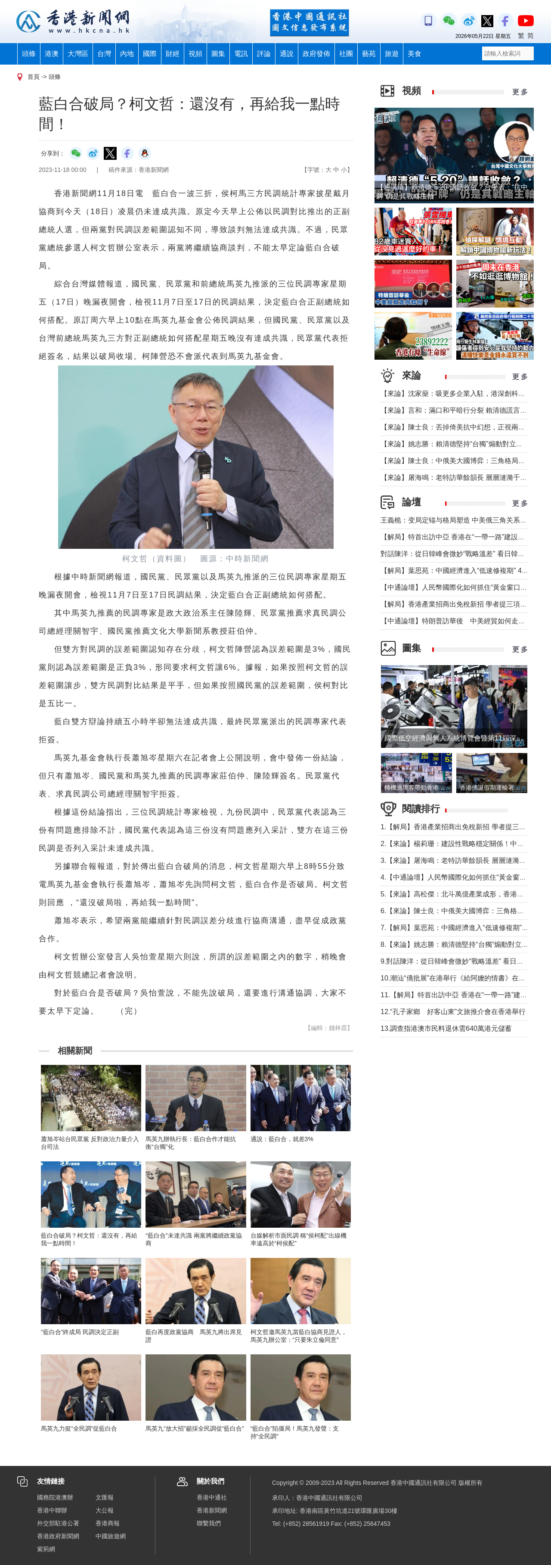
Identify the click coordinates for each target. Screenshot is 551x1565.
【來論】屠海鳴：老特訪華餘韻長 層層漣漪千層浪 (457, 477)
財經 (173, 53)
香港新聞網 (212, 1510)
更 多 (520, 92)
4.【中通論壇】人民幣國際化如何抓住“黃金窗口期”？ (461, 877)
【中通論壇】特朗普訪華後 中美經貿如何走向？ (456, 621)
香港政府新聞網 (58, 1536)
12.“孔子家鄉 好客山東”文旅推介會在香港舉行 (453, 1011)
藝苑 (369, 53)
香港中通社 (212, 1497)
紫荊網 (46, 1549)
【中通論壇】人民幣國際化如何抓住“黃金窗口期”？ (459, 587)
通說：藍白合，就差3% (282, 1139)
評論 (264, 53)
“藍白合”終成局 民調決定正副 (80, 1332)
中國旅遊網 (111, 1536)
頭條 (29, 53)
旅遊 (392, 53)
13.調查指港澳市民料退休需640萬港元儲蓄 (446, 1028)
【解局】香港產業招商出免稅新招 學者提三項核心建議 (464, 604)
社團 (346, 53)
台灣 (104, 53)
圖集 (218, 53)
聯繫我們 (209, 1523)
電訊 (241, 53)
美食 (414, 53)
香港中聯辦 (52, 1510)
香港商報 (108, 1523)
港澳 (52, 53)
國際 (150, 53)
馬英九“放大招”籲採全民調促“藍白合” (194, 1428)
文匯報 (105, 1497)
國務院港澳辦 (55, 1497)
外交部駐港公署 (58, 1523)
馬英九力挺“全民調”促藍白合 (79, 1428)
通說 (287, 53)
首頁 (34, 76)
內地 (127, 53)
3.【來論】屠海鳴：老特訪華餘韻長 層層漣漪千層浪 (460, 860)
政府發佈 (316, 53)
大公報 (105, 1510)
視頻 (195, 53)
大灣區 (78, 53)
